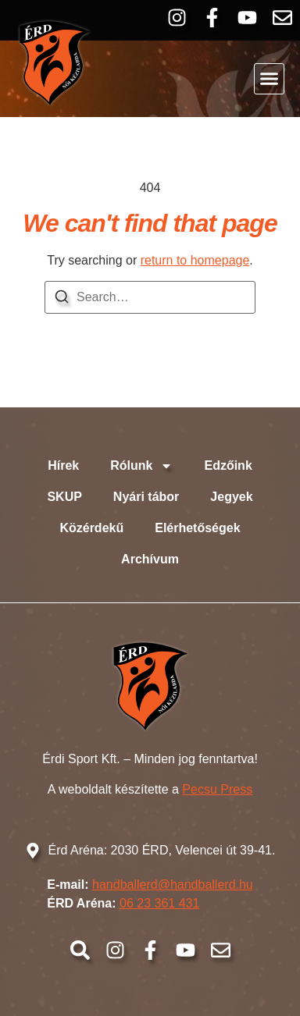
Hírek (63, 465)
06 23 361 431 (159, 903)
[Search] (61, 299)
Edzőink (228, 465)
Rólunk (141, 466)
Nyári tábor (146, 496)
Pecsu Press (217, 789)
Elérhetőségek (197, 528)
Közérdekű (91, 528)
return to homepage (195, 260)
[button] (269, 78)
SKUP (64, 496)
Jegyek (231, 496)
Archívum (150, 559)
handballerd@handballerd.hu (172, 884)
